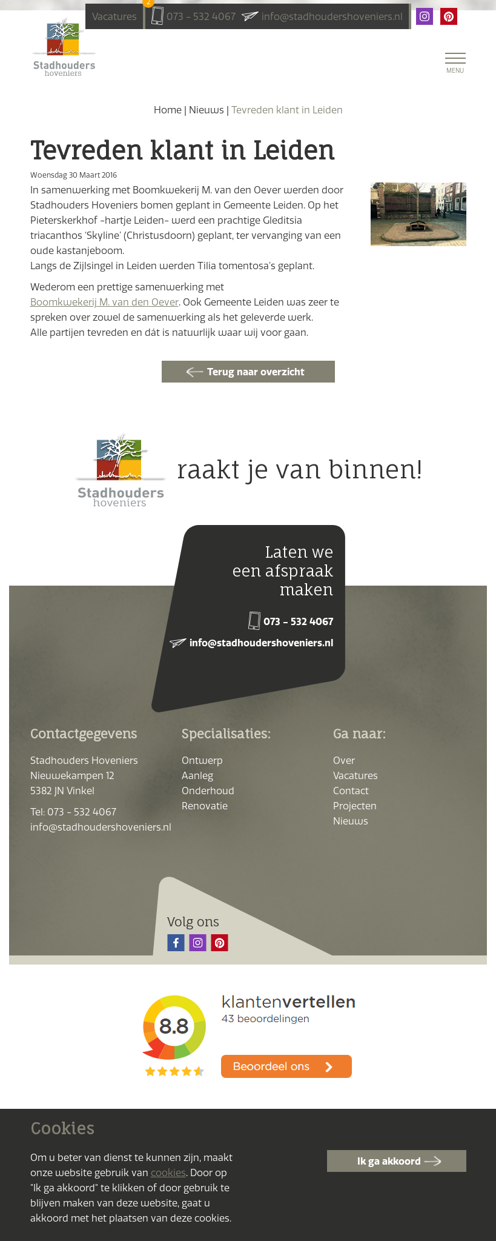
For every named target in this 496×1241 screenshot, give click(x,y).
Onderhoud (208, 789)
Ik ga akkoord (389, 1161)
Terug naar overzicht (256, 372)
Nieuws (206, 110)
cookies (168, 1172)
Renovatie (205, 804)
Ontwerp (202, 759)
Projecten (355, 804)
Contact (351, 789)
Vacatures (114, 14)
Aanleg (197, 774)
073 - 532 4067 (201, 16)
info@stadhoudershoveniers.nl (332, 16)
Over (344, 759)
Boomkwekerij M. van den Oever (104, 302)
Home (168, 110)
